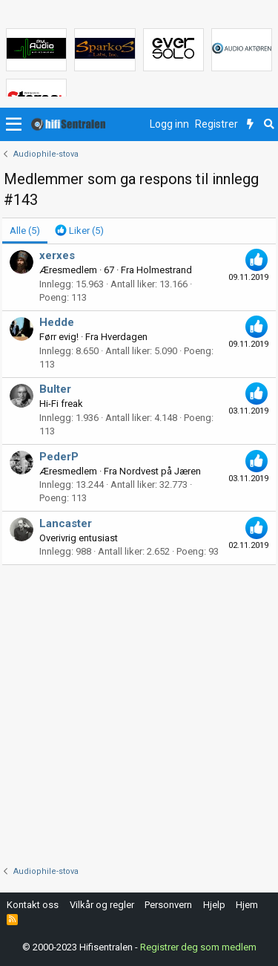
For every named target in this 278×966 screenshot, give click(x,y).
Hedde (56, 322)
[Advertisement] (139, 711)
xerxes (57, 255)
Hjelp (214, 904)
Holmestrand (164, 269)
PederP (59, 456)
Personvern (168, 904)
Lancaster (65, 523)
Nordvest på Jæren (160, 471)
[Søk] (268, 125)
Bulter (55, 389)
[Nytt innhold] (250, 125)
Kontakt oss (33, 904)
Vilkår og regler (102, 904)
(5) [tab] (25, 230)
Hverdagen (124, 336)
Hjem (247, 904)
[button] (13, 125)
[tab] (79, 231)
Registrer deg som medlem (198, 947)
